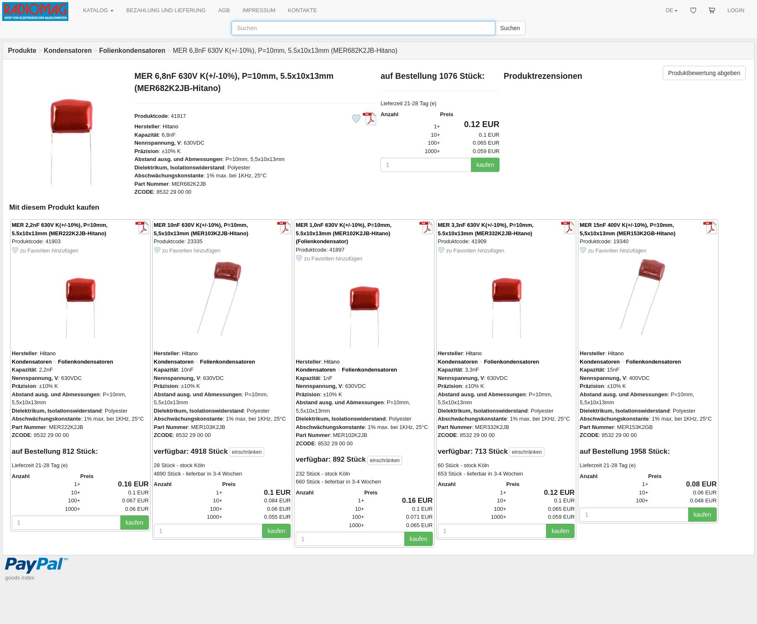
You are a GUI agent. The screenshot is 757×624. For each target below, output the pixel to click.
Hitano (171, 126)
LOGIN (736, 10)
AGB (223, 10)
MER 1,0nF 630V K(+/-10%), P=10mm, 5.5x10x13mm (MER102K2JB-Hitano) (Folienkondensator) (343, 233)
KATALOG (98, 10)
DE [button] (671, 10)
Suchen (510, 28)
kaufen (485, 164)
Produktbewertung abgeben (704, 73)
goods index (19, 578)
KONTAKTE (302, 10)
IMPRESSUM (259, 10)
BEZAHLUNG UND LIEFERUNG (166, 10)
